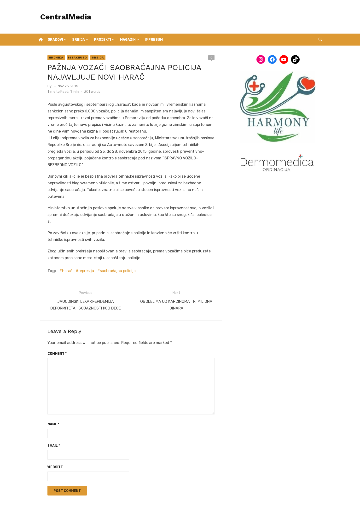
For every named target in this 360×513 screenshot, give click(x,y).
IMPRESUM (154, 40)
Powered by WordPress (180, 503)
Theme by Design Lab (221, 503)
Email (49, 424)
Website (51, 445)
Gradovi (55, 40)
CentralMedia (61, 16)
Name (49, 402)
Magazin (128, 40)
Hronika (52, 57)
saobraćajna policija (114, 250)
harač (63, 250)
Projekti (102, 40)
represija (82, 250)
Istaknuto (73, 57)
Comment (53, 332)
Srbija (78, 40)
